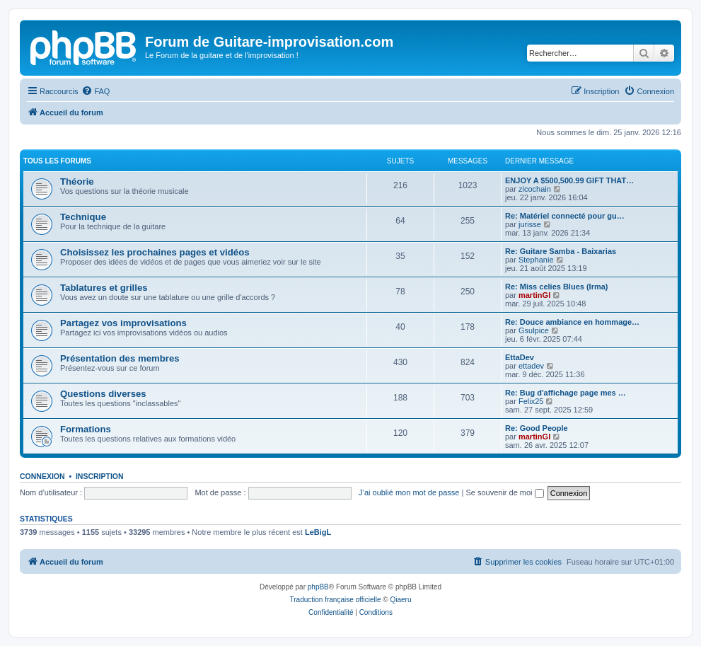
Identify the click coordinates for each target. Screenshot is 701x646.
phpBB (318, 587)
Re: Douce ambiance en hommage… (572, 322)
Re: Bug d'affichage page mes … (565, 392)
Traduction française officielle (335, 600)
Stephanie (536, 259)
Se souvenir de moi (504, 492)
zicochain (534, 189)
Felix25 (530, 401)
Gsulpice (533, 330)
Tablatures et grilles (104, 287)
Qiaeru (400, 600)
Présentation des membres (120, 358)
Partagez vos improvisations (123, 323)
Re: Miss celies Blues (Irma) (556, 286)
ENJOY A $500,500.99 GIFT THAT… (569, 180)
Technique (83, 217)
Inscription (100, 476)
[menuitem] (95, 91)
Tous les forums (57, 161)
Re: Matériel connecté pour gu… (565, 216)
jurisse (529, 224)
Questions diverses (103, 393)
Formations (85, 429)
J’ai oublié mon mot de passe (409, 492)
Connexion (42, 476)
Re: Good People (536, 428)
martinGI (534, 295)
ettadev (531, 366)
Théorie (77, 181)
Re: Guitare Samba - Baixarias (560, 251)
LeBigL (318, 532)
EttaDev (519, 357)
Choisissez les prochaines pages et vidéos (155, 252)
